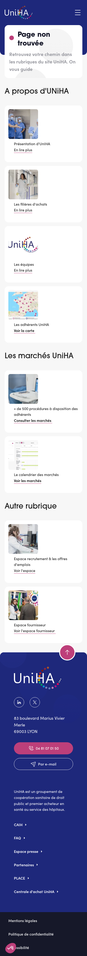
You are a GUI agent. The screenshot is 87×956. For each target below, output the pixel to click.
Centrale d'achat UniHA (34, 891)
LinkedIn (19, 702)
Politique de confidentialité (31, 933)
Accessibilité (18, 947)
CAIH (18, 824)
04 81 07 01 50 (43, 748)
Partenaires (24, 864)
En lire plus (23, 149)
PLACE (19, 877)
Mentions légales (22, 920)
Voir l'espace (24, 570)
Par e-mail (43, 764)
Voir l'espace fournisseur (35, 630)
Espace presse (26, 851)
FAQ (17, 837)
